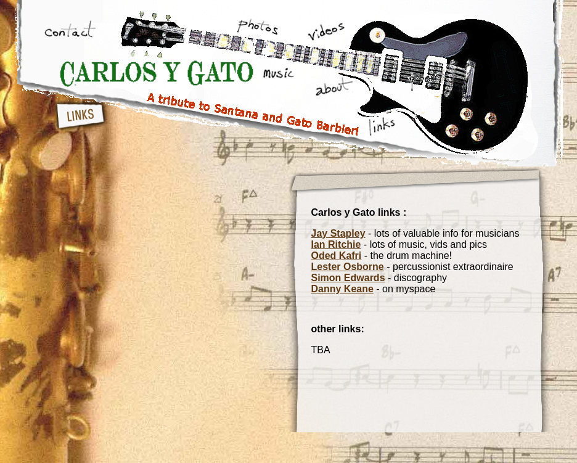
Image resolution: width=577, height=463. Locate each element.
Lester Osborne (347, 266)
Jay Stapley (338, 233)
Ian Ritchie (336, 244)
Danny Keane (342, 289)
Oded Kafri (336, 255)
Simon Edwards (348, 277)
